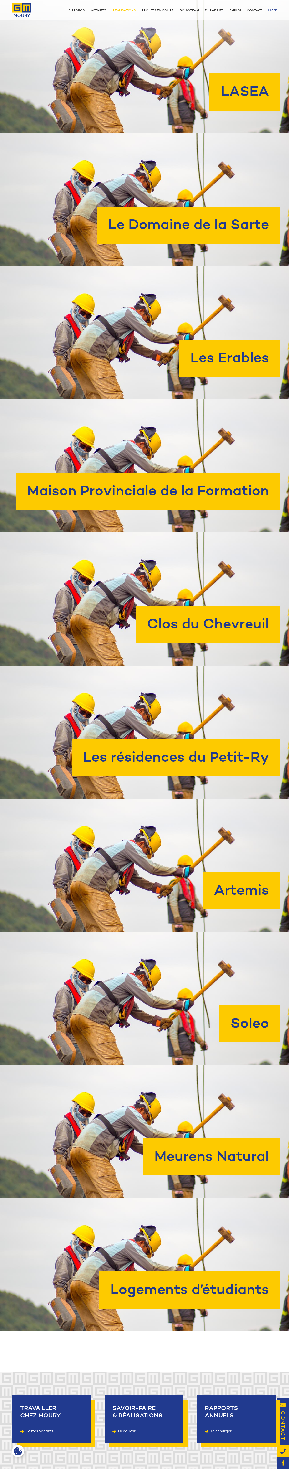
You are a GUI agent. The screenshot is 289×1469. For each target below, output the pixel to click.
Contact (254, 10)
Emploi (235, 10)
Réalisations (124, 10)
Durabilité (214, 10)
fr (272, 10)
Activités (99, 10)
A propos (76, 10)
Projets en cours (158, 10)
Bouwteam (189, 10)
